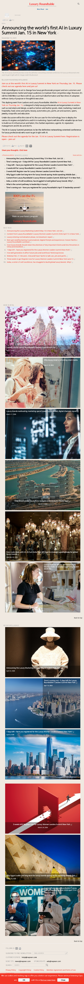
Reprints (22, 146)
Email (6, 20)
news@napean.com (23, 961)
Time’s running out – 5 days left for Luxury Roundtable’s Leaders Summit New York (39, 162)
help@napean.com (29, 957)
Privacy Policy (11, 970)
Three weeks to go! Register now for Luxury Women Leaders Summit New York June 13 (41, 259)
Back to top (78, 618)
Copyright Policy (25, 970)
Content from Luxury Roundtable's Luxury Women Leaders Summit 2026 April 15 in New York (44, 234)
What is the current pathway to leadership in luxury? (28, 184)
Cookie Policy (39, 970)
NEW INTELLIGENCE (21, 155)
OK (24, 980)
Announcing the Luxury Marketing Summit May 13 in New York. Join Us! (35, 159)
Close (63, 980)
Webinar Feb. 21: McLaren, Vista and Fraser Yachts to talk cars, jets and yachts (37, 256)
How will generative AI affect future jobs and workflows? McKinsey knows (35, 253)
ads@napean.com (54, 961)
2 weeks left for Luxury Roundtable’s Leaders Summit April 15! (32, 168)
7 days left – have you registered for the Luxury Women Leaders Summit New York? (40, 165)
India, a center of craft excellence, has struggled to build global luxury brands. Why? (40, 181)
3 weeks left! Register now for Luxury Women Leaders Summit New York (36, 171)
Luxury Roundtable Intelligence (16, 80)
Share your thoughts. (14, 150)
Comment (18, 15)
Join (46, 9)
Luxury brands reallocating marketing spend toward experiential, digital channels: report (42, 411)
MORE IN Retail (8, 305)
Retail (4, 23)
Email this (8, 146)
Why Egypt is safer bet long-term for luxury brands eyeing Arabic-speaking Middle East (41, 175)
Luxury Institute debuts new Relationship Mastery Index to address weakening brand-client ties (61, 567)
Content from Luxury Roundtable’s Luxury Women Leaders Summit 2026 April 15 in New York (44, 178)
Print (13, 20)
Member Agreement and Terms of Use (61, 970)
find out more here (47, 980)
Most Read (40, 9)
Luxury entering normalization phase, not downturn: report (31, 237)
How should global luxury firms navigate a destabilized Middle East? (43, 501)
